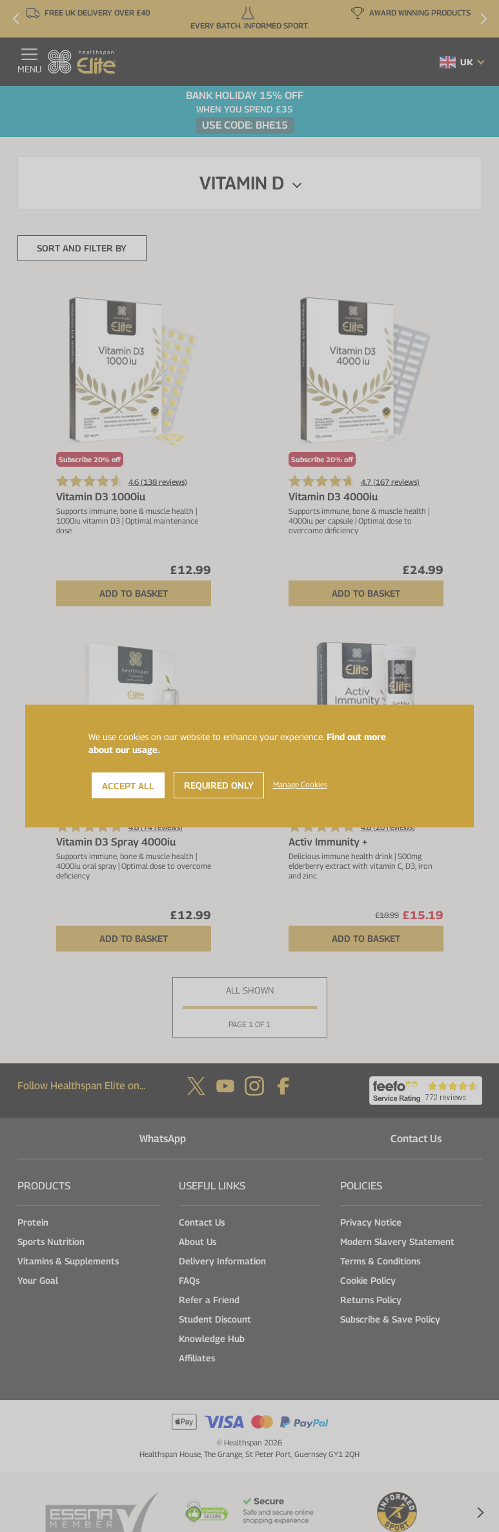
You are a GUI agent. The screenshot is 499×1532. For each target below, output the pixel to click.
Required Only (219, 785)
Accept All (128, 785)
